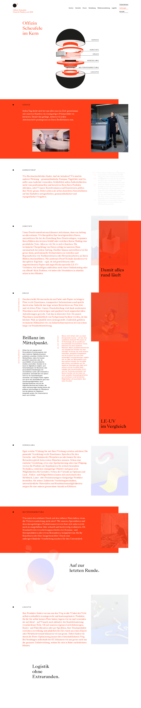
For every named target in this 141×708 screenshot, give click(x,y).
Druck (85, 8)
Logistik (114, 8)
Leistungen (122, 8)
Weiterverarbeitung (104, 8)
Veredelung (92, 8)
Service (71, 8)
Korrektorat (29, 170)
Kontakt (121, 11)
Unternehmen (123, 4)
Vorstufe (78, 8)
